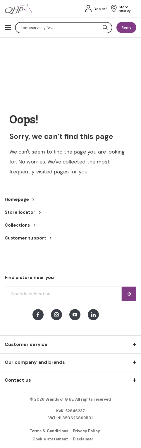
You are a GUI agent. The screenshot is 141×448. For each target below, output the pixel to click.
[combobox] (64, 28)
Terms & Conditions (49, 430)
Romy (126, 27)
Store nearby (125, 8)
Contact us (18, 380)
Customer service (26, 344)
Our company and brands (35, 362)
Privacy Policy (86, 430)
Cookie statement (50, 439)
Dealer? (100, 9)
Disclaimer (83, 439)
